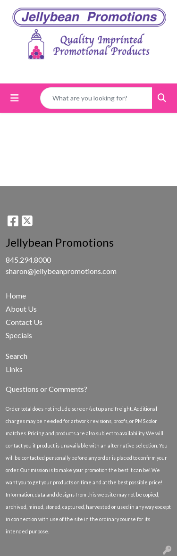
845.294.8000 (28, 259)
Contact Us (24, 321)
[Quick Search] (96, 98)
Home (16, 295)
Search (16, 355)
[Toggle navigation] (15, 98)
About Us (21, 308)
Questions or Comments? (46, 388)
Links (14, 369)
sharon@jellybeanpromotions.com (61, 270)
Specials (19, 335)
